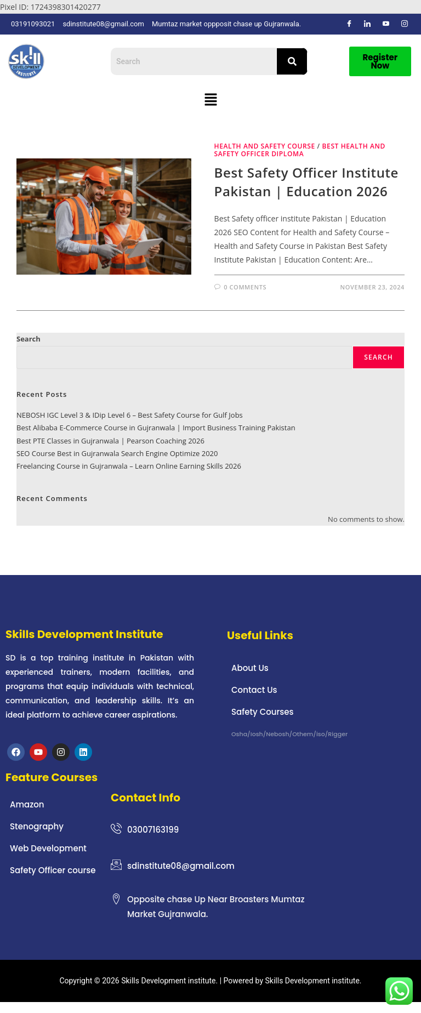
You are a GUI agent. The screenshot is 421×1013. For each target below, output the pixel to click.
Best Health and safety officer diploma (299, 149)
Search (28, 339)
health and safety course (264, 146)
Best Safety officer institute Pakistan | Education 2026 (306, 181)
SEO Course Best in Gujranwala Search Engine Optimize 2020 (117, 453)
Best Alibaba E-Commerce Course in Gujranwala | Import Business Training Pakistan (155, 427)
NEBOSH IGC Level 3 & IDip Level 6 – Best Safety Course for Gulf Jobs (129, 415)
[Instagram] (404, 24)
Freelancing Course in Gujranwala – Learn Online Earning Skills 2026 (128, 466)
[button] (210, 99)
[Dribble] (386, 24)
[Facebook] (349, 24)
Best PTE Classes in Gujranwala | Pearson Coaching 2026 (110, 441)
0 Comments (245, 287)
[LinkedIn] (367, 24)
